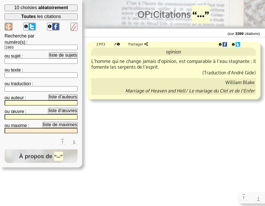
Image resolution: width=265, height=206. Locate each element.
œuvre (17, 111)
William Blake (240, 82)
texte (16, 70)
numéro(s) (15, 42)
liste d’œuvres (62, 110)
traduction (21, 83)
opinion (173, 52)
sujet (16, 56)
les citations (41, 16)
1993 (100, 44)
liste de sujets (63, 55)
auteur (17, 97)
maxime (19, 125)
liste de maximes (60, 124)
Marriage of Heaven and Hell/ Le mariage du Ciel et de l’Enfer (190, 91)
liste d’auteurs (63, 96)
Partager (135, 44)
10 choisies (41, 7)
